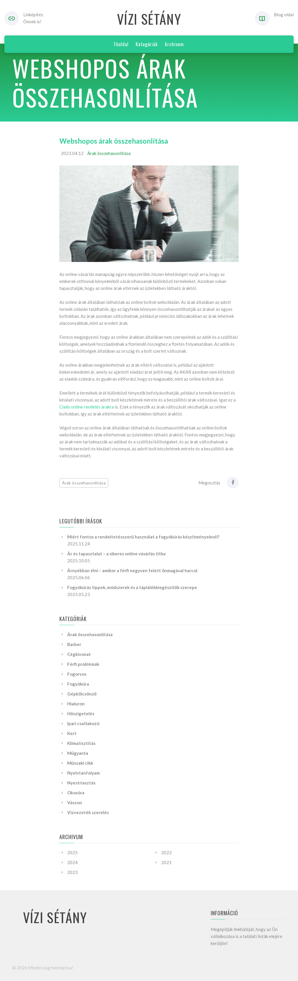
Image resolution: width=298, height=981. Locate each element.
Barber (74, 644)
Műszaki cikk (80, 763)
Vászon (74, 802)
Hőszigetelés (80, 713)
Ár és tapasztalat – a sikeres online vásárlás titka (116, 553)
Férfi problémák (83, 664)
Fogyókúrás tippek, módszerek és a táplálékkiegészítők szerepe (132, 587)
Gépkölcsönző (82, 693)
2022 (166, 852)
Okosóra (75, 792)
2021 (166, 862)
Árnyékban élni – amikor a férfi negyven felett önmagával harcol (132, 570)
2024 (72, 862)
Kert (72, 733)
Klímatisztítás (81, 743)
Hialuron (76, 703)
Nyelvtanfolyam (83, 772)
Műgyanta (77, 753)
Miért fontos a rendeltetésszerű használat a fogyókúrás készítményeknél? (143, 536)
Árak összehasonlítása (109, 153)
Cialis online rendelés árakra (86, 406)
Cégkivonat (79, 654)
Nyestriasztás (81, 782)
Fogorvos (76, 674)
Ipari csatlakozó (83, 723)
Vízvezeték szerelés (88, 812)
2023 (72, 872)
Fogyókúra (78, 683)
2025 (72, 852)
